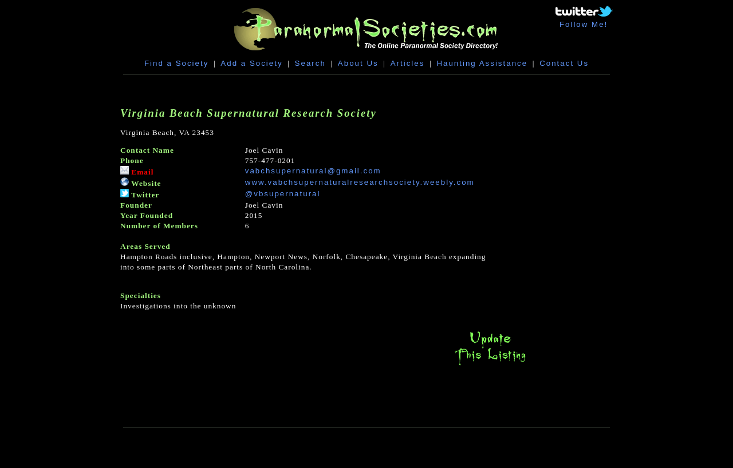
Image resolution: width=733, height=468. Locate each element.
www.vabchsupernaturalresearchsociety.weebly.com (360, 182)
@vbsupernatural (283, 193)
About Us (358, 63)
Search (310, 63)
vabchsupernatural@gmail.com (313, 170)
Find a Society (176, 63)
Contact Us (564, 63)
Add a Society (251, 63)
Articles (408, 63)
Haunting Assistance (481, 63)
